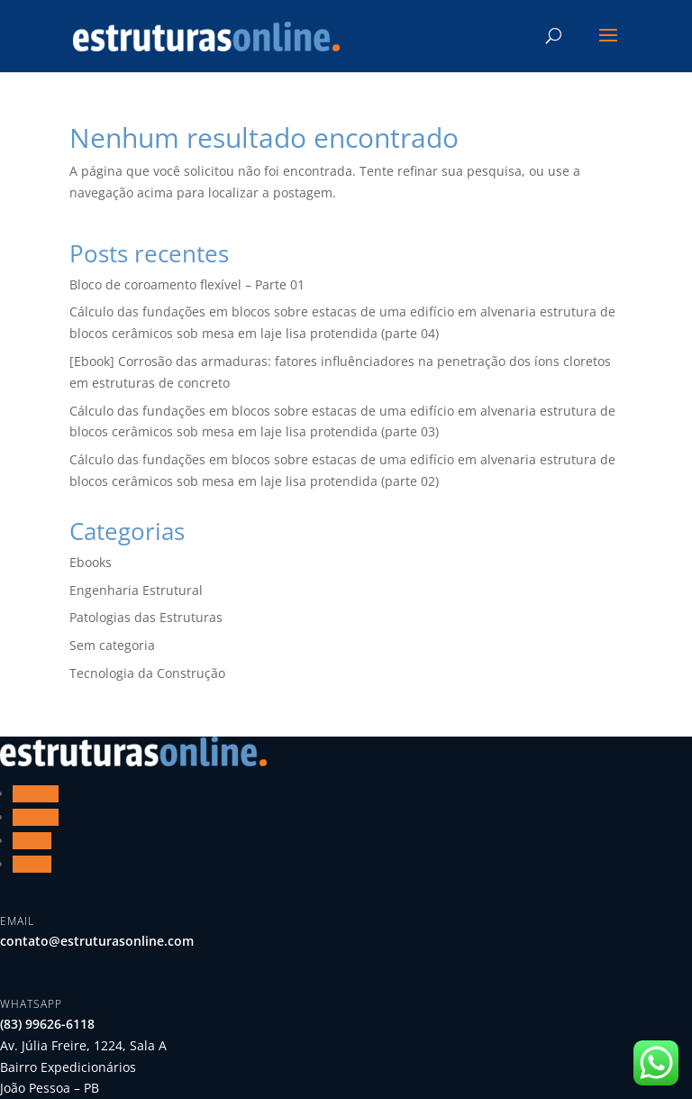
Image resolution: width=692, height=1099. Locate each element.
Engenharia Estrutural (136, 590)
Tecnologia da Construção (147, 673)
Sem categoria (112, 645)
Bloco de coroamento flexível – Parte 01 (187, 284)
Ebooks (90, 562)
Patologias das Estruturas (146, 617)
